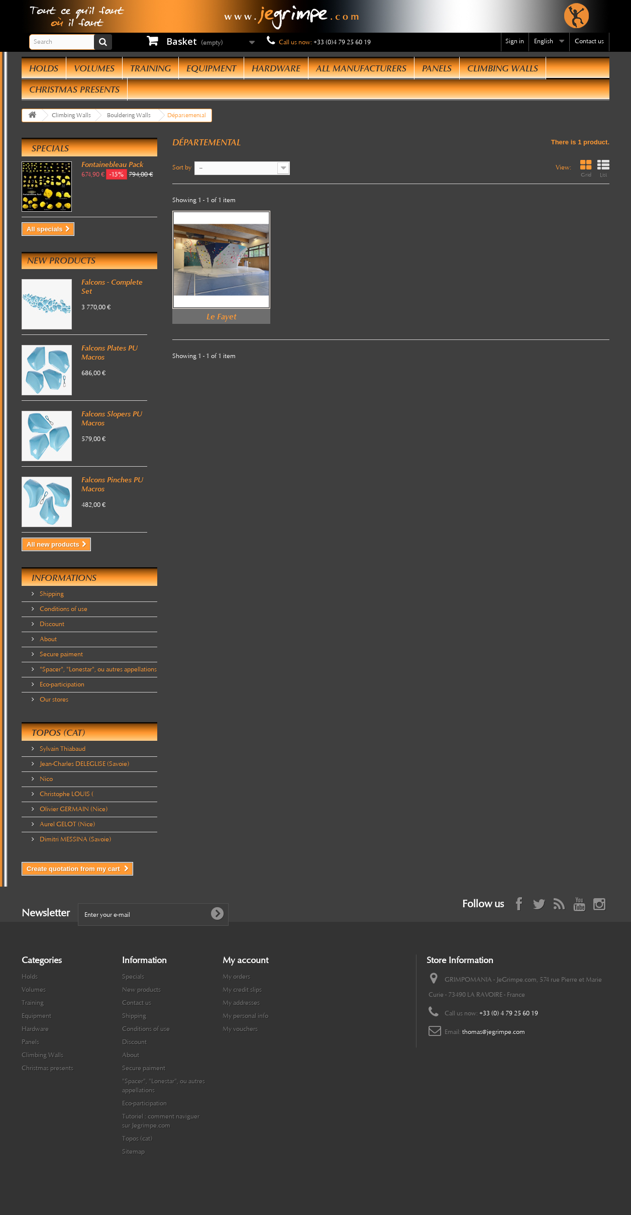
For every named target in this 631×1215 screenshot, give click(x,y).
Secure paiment (60, 654)
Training (150, 68)
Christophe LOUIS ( (65, 794)
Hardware (276, 68)
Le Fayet (221, 316)
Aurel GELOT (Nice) (66, 824)
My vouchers (240, 1029)
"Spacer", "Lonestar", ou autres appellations (97, 669)
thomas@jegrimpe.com (493, 1032)
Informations (64, 577)
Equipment (211, 68)
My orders (236, 977)
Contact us (589, 41)
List (603, 168)
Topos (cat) (58, 732)
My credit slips (242, 990)
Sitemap (133, 1152)
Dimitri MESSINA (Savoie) (74, 839)
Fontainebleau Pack (112, 164)
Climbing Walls (502, 68)
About (47, 639)
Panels (437, 68)
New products (61, 260)
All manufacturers (361, 68)
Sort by (181, 167)
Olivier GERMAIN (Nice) (73, 809)
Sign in (514, 41)
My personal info (245, 1016)
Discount (51, 624)
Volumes (94, 68)
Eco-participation (61, 684)
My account (245, 960)
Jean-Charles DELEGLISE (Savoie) (83, 764)
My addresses (241, 1003)
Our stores (53, 700)
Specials (50, 148)
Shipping (51, 594)
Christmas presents (74, 89)
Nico (45, 779)
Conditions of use (62, 609)
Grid (585, 168)
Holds (43, 68)
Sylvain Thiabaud (61, 749)
